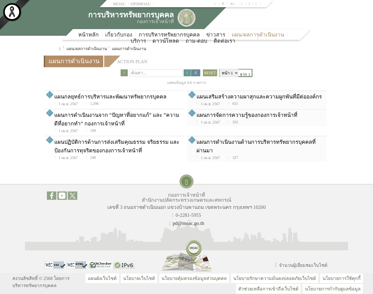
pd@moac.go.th (188, 223)
